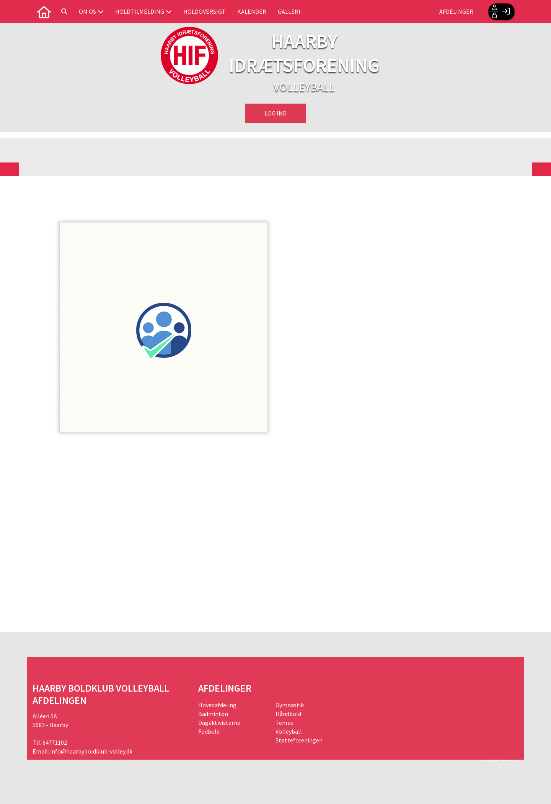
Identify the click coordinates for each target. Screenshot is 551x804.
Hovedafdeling (217, 705)
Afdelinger (456, 11)
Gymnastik (290, 705)
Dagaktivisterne (219, 722)
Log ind (275, 113)
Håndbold (288, 714)
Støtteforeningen (299, 740)
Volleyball (289, 731)
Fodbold (209, 731)
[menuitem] (44, 11)
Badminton (213, 714)
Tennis (284, 722)
